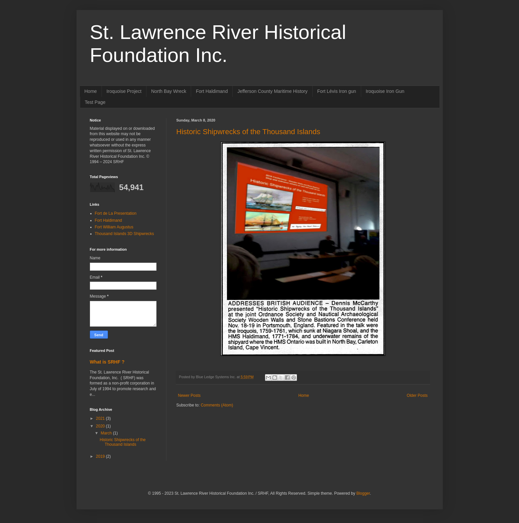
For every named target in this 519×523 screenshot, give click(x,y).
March (107, 433)
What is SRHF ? (107, 362)
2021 (101, 418)
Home (91, 91)
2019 (101, 456)
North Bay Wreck (168, 91)
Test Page (95, 102)
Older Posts (417, 395)
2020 (101, 426)
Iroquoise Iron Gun (385, 91)
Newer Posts (189, 395)
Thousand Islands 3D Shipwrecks (124, 233)
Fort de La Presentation (115, 213)
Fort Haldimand (212, 91)
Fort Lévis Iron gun (336, 91)
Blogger (363, 493)
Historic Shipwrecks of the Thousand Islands (248, 132)
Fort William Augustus (114, 227)
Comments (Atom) (217, 405)
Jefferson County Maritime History (272, 91)
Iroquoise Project (124, 91)
